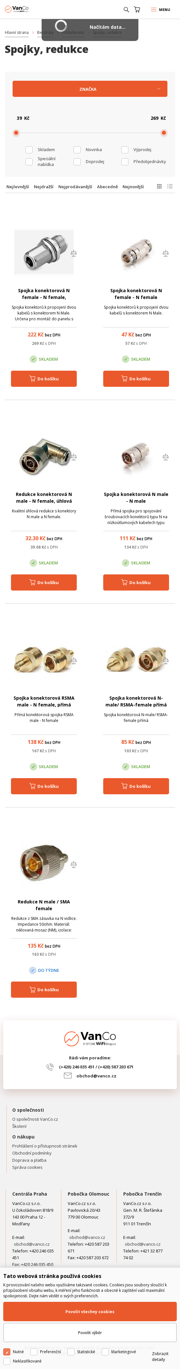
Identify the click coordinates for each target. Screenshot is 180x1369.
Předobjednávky (150, 161)
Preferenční (50, 1351)
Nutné (18, 1351)
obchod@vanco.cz (96, 1076)
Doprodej (95, 161)
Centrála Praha (29, 1194)
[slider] (16, 132)
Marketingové (123, 1351)
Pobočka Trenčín (142, 1194)
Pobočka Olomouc (88, 1194)
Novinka (94, 149)
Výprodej (142, 149)
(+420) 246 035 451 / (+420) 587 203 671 (96, 1067)
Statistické (86, 1351)
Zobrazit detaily (160, 1356)
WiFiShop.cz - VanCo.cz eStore (29, 9)
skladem (46, 149)
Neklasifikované (27, 1361)
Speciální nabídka (46, 161)
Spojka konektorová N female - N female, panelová (44, 297)
